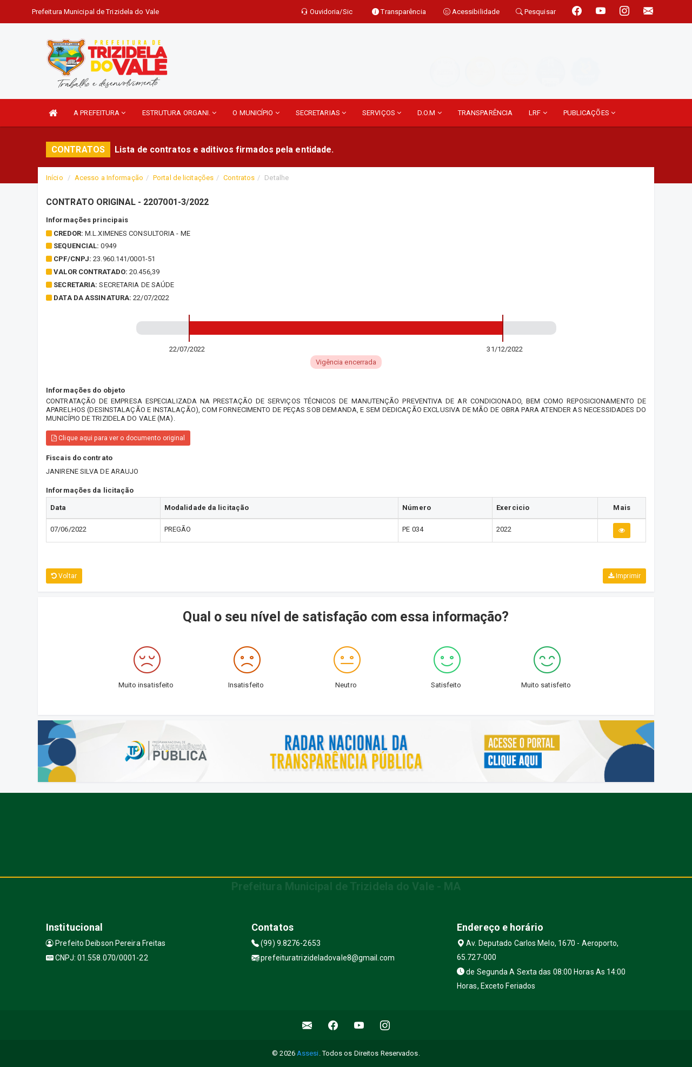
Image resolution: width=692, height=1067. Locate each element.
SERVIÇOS (381, 113)
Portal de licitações (183, 178)
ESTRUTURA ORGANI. (179, 113)
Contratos (239, 178)
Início (54, 178)
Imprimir (624, 576)
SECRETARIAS (321, 113)
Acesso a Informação (109, 178)
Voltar (64, 576)
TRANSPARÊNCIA (485, 113)
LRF (538, 113)
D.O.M (429, 113)
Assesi (308, 1053)
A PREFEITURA (99, 113)
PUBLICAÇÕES (589, 113)
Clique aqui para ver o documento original (118, 438)
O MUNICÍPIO (255, 113)
